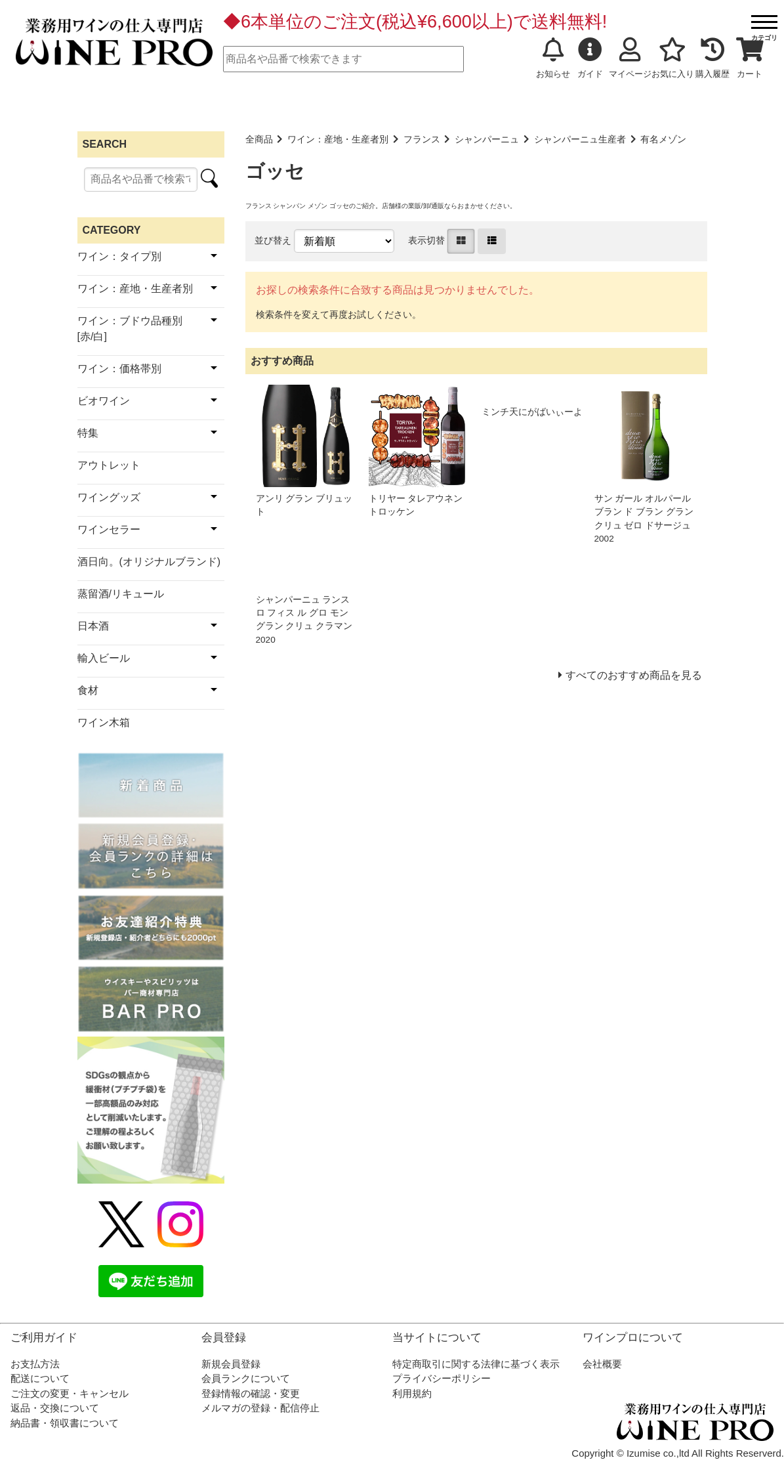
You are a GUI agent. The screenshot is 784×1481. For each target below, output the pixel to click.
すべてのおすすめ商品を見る (634, 675)
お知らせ (553, 58)
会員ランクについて (245, 1378)
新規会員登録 (230, 1363)
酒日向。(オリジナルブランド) (149, 561)
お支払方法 (35, 1363)
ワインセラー (108, 529)
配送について (40, 1378)
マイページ (630, 58)
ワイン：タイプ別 (119, 256)
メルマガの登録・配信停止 (260, 1407)
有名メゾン (663, 139)
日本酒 (93, 626)
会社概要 (602, 1363)
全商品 (259, 139)
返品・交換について (54, 1407)
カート (750, 58)
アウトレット (108, 465)
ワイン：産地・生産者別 (337, 139)
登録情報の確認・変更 (250, 1393)
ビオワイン (103, 400)
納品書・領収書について (64, 1422)
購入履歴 (712, 58)
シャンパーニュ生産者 (580, 139)
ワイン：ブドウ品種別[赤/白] (129, 328)
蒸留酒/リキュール (120, 593)
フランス (421, 139)
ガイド (590, 58)
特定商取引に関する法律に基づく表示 (476, 1363)
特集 (87, 433)
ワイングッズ (108, 497)
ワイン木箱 (103, 722)
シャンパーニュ (487, 139)
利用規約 (412, 1393)
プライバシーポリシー (441, 1378)
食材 (87, 690)
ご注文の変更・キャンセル (69, 1393)
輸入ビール (103, 658)
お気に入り (672, 58)
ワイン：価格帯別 (119, 368)
